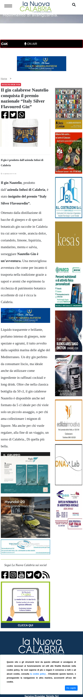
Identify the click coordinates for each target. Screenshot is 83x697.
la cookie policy (38, 674)
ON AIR (30, 44)
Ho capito (71, 688)
